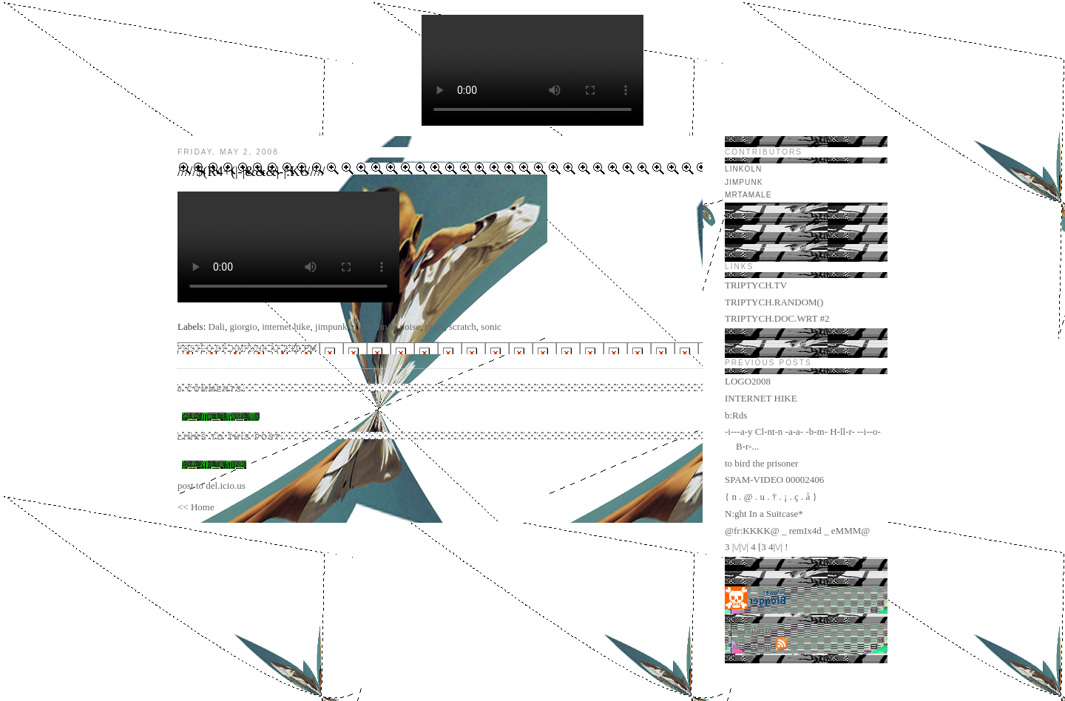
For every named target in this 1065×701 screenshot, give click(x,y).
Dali (217, 326)
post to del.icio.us (212, 485)
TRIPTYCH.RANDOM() (774, 302)
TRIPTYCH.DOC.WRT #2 (777, 318)
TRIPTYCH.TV (756, 285)
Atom (762, 645)
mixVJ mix (373, 326)
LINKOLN (743, 169)
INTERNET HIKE (761, 398)
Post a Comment (221, 417)
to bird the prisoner (761, 463)
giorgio (243, 326)
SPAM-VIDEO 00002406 (774, 479)
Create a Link (214, 465)
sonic (491, 326)
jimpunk (331, 326)
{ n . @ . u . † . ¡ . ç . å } (771, 496)
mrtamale (748, 195)
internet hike (286, 326)
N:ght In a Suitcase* (764, 513)
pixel (434, 326)
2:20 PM (300, 349)
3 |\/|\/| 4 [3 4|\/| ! (756, 546)
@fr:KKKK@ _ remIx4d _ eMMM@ (797, 530)
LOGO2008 (748, 381)
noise (410, 326)
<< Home (196, 506)
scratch (462, 326)
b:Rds (736, 415)
